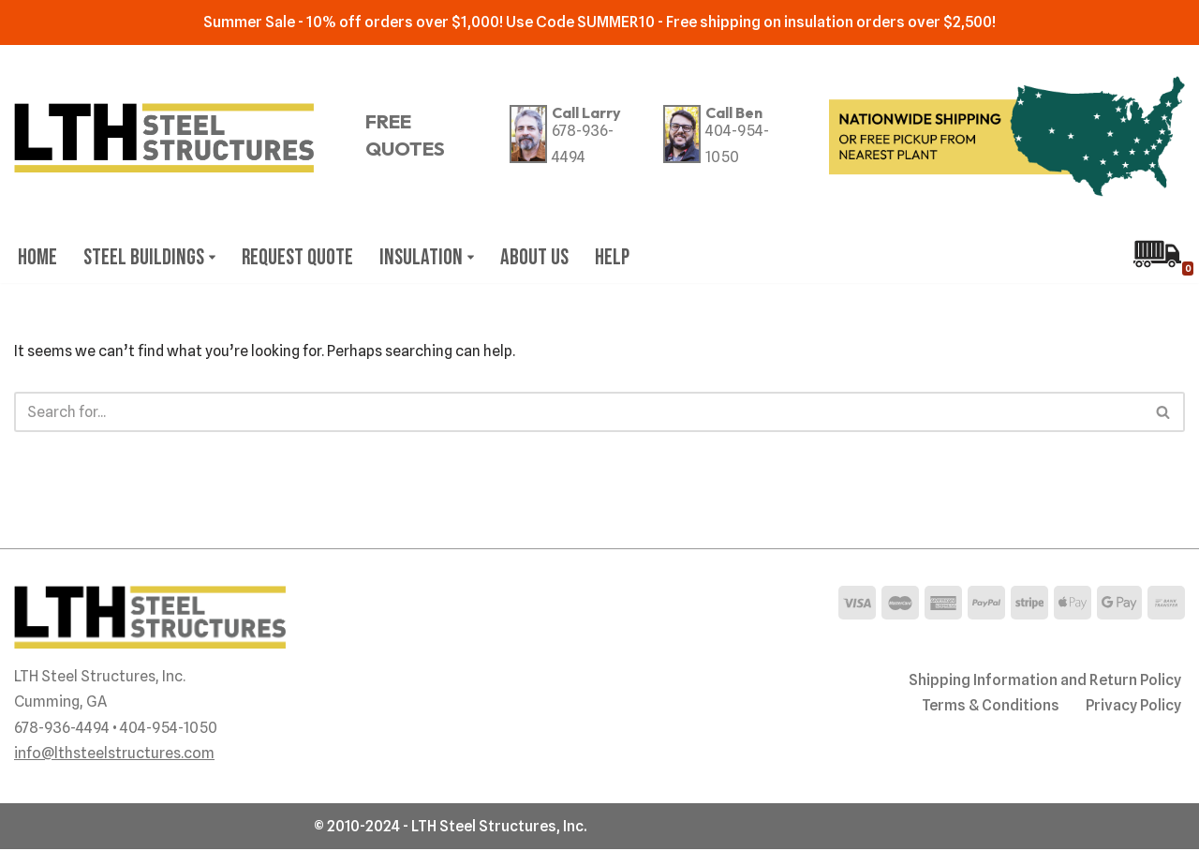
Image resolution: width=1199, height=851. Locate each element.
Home (37, 257)
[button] (214, 257)
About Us (539, 257)
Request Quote (300, 257)
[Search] (578, 413)
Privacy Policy (1132, 707)
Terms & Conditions (988, 707)
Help (618, 257)
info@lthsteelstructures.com (114, 755)
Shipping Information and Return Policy (1044, 682)
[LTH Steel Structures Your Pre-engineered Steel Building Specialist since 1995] (164, 137)
